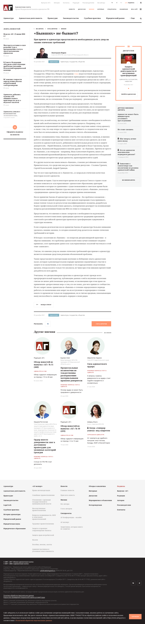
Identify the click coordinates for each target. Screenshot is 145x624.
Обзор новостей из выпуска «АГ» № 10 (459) (70, 428)
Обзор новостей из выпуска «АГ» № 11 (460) (43, 364)
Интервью (100, 9)
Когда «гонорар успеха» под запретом (98, 429)
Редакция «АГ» (39, 358)
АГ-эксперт (65, 522)
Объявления (124, 9)
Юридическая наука (11, 524)
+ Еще (132, 18)
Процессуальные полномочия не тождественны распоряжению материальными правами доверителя (71, 374)
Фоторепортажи (95, 505)
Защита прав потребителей (43, 535)
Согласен (135, 616)
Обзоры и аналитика (97, 486)
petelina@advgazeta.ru (47, 571)
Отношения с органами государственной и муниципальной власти (41, 502)
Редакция (76, 3)
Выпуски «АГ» (46, 3)
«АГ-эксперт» (37, 486)
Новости (72, 9)
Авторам (57, 3)
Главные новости (67, 490)
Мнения (91, 9)
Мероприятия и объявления (100, 500)
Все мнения (107, 332)
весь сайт (136, 9)
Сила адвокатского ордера (97, 365)
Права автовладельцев (41, 490)
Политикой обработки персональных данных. (34, 620)
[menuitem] (8, 18)
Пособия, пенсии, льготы (42, 544)
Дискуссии (82, 9)
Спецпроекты (111, 9)
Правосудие (53, 18)
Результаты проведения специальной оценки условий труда (24, 597)
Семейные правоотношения (43, 495)
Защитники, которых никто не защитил (72, 528)
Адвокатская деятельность (30, 18)
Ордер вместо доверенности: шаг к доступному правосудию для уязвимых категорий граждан (45, 446)
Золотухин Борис (58, 53)
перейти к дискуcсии (128, 94)
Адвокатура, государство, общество (73, 62)
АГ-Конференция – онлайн (71, 517)
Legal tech (7, 505)
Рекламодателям (88, 3)
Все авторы (101, 3)
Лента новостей (11, 29)
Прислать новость (68, 495)
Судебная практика (92, 18)
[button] (128, 88)
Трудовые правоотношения (43, 524)
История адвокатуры (12, 514)
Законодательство (71, 18)
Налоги (35, 540)
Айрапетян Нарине (94, 358)
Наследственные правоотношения (39, 509)
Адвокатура (8, 18)
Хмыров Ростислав (41, 422)
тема (76, 74)
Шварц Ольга (92, 422)
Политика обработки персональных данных (18, 595)
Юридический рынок (115, 18)
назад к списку (43, 304)
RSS (121, 2)
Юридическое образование (14, 528)
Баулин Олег (65, 358)
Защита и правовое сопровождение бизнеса (41, 529)
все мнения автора (128, 180)
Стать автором (52, 29)
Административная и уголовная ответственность (43, 550)
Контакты (66, 3)
